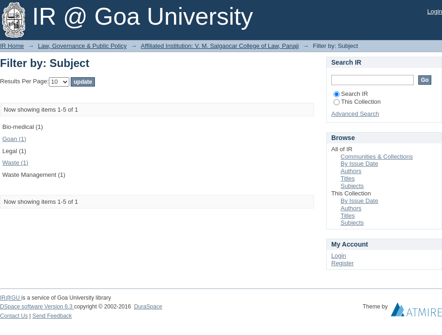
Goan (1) (14, 138)
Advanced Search (355, 113)
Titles (348, 178)
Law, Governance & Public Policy (82, 45)
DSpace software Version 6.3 (37, 306)
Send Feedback (52, 316)
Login (434, 11)
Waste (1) (15, 162)
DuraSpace (148, 306)
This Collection (357, 101)
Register (342, 263)
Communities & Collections (377, 156)
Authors (351, 171)
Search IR (351, 93)
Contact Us (14, 316)
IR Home (12, 45)
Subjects (352, 185)
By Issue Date (359, 163)
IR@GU (10, 298)
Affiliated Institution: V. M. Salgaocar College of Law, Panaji (220, 45)
